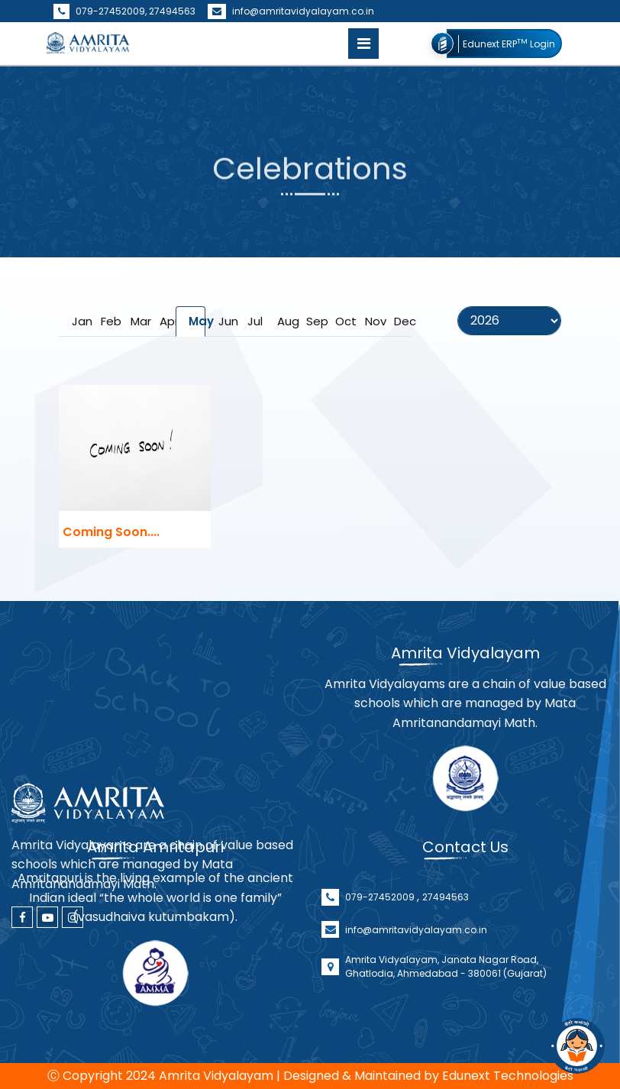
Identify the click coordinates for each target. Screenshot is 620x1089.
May (197, 321)
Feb (109, 321)
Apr (168, 321)
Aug (285, 321)
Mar (139, 321)
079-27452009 (381, 922)
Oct (343, 321)
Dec (402, 321)
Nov (373, 321)
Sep (314, 321)
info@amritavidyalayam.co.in (291, 11)
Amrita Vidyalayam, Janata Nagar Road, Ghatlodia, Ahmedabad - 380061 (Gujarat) (446, 991)
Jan (80, 321)
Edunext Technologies (507, 1075)
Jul (255, 321)
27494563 (172, 11)
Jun (226, 321)
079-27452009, (101, 11)
